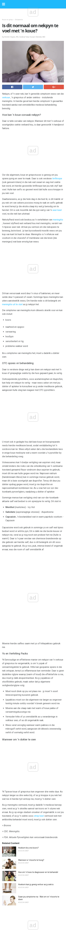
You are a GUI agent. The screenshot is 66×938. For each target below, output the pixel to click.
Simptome (19, 20)
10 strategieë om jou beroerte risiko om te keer (39, 762)
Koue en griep (7, 20)
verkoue (6, 97)
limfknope (57, 178)
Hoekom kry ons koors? (28, 622)
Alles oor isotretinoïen (28, 774)
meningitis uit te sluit (12, 258)
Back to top (33, 925)
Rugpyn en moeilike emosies (30, 828)
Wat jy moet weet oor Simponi (31, 750)
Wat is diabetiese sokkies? (29, 738)
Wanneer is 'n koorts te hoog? (31, 634)
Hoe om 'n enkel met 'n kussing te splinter (36, 804)
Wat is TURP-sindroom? (28, 840)
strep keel (39, 590)
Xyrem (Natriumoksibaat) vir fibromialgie (36, 792)
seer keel (57, 210)
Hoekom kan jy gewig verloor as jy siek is (36, 659)
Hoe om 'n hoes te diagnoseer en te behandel (38, 647)
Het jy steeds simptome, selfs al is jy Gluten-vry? (39, 816)
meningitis (58, 219)
